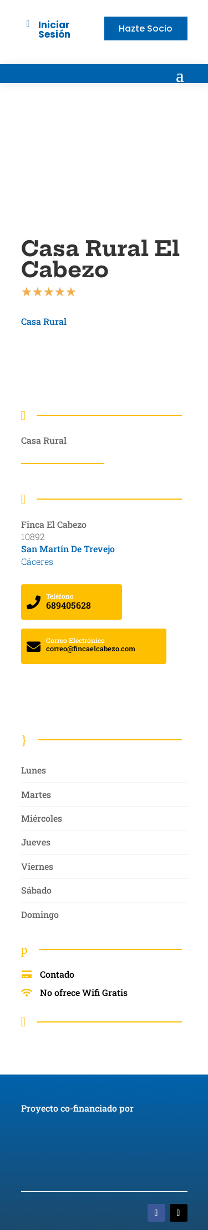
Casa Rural (44, 321)
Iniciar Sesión (54, 29)
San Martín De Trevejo (68, 548)
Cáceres (37, 561)
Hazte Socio (146, 28)
